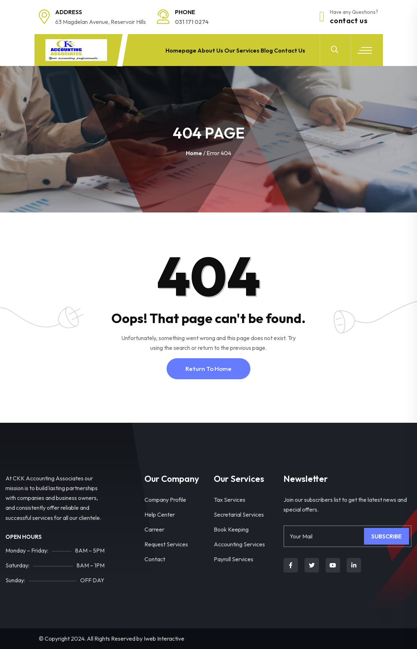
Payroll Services (233, 559)
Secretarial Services (239, 514)
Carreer (154, 529)
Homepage (172, 50)
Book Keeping (231, 529)
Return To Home (208, 368)
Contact (154, 559)
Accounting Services (239, 544)
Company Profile (165, 499)
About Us (203, 50)
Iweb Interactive (164, 638)
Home (194, 153)
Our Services (236, 50)
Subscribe (386, 536)
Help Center (159, 514)
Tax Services (229, 499)
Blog (263, 50)
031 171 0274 (192, 21)
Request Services (166, 544)
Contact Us (348, 20)
